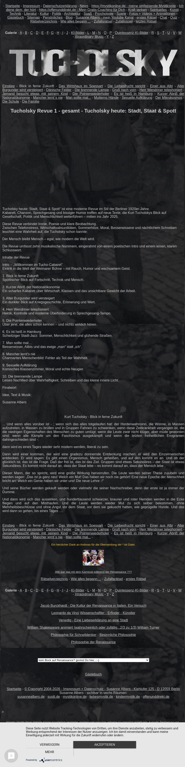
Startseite (12, 6)
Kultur (44, 13)
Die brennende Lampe (92, 90)
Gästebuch (15, 17)
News (84, 6)
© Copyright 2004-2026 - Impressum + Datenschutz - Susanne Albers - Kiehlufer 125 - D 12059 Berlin (102, 689)
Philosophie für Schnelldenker (74, 635)
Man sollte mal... (78, 97)
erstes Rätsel (147, 17)
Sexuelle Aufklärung (137, 97)
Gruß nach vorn (124, 90)
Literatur (30, 13)
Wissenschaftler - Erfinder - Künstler (107, 613)
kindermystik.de (128, 696)
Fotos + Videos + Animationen (152, 13)
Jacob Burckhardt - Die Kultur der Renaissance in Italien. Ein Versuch (93, 605)
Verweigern (49, 752)
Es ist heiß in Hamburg (133, 94)
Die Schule (10, 101)
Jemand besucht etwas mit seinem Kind (35, 94)
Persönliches (53, 17)
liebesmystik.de (101, 696)
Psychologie (104, 13)
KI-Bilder (77, 33)
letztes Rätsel (146, 21)
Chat (163, 17)
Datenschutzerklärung (60, 6)
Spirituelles (158, 10)
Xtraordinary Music (89, 36)
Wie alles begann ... (75, 21)
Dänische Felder (58, 90)
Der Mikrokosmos (168, 97)
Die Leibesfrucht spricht (126, 86)
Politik (56, 13)
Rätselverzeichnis (43, 21)
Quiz (173, 17)
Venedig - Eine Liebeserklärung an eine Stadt (93, 620)
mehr (157, 752)
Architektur (72, 13)
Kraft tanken (137, 10)
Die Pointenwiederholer (91, 94)
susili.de (53, 696)
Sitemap (33, 17)
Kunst (174, 10)
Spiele (121, 13)
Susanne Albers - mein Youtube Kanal (105, 17)
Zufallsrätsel (103, 21)
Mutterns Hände (106, 97)
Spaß (88, 13)
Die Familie (30, 101)
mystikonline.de (74, 696)
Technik (15, 13)
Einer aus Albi (161, 86)
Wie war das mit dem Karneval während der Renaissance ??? (93, 571)
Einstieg (8, 86)
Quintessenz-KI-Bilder (131, 33)
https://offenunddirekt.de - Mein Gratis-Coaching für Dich (82, 10)
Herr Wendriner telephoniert (161, 90)
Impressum (31, 6)
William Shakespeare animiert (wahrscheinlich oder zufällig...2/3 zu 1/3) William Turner (93, 627)
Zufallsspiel (124, 21)
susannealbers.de (30, 696)
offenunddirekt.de (156, 696)
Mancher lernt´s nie (48, 97)
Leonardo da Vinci (65, 613)
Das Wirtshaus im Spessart (81, 86)
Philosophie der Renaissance (93, 642)
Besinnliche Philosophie (117, 635)
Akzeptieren (103, 752)
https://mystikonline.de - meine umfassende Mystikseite (133, 6)
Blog (69, 17)
